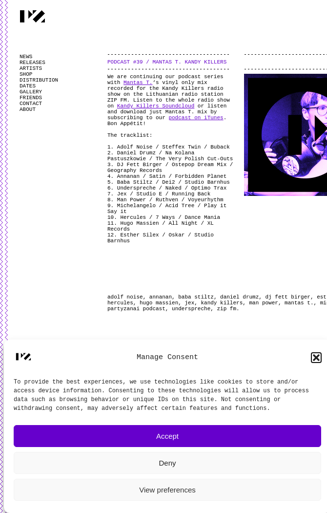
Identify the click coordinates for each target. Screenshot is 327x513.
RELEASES (32, 62)
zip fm (226, 309)
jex (189, 303)
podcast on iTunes (195, 118)
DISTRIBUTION (39, 80)
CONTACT (31, 104)
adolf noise (125, 297)
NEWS (26, 57)
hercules (120, 303)
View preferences (167, 490)
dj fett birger (288, 297)
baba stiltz (196, 297)
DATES (28, 86)
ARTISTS (31, 68)
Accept (167, 436)
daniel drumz (239, 297)
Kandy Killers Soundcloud (155, 106)
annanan (160, 297)
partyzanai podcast (136, 309)
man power (263, 303)
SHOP (26, 74)
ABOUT (28, 109)
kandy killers (222, 303)
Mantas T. (137, 83)
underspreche (191, 309)
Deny (167, 463)
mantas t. (299, 303)
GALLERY (31, 92)
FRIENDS (31, 98)
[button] (316, 358)
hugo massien (159, 303)
